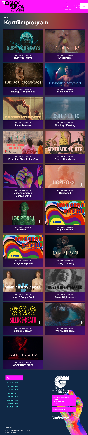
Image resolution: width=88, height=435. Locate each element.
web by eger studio (11, 432)
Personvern (9, 427)
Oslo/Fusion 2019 (12, 400)
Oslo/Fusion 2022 (12, 390)
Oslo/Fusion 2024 (12, 383)
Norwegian (77, 5)
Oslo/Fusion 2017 (12, 407)
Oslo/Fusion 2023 (12, 386)
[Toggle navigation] (84, 6)
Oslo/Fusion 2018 (12, 403)
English (78, 7)
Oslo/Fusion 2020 (12, 396)
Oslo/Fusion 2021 (12, 393)
